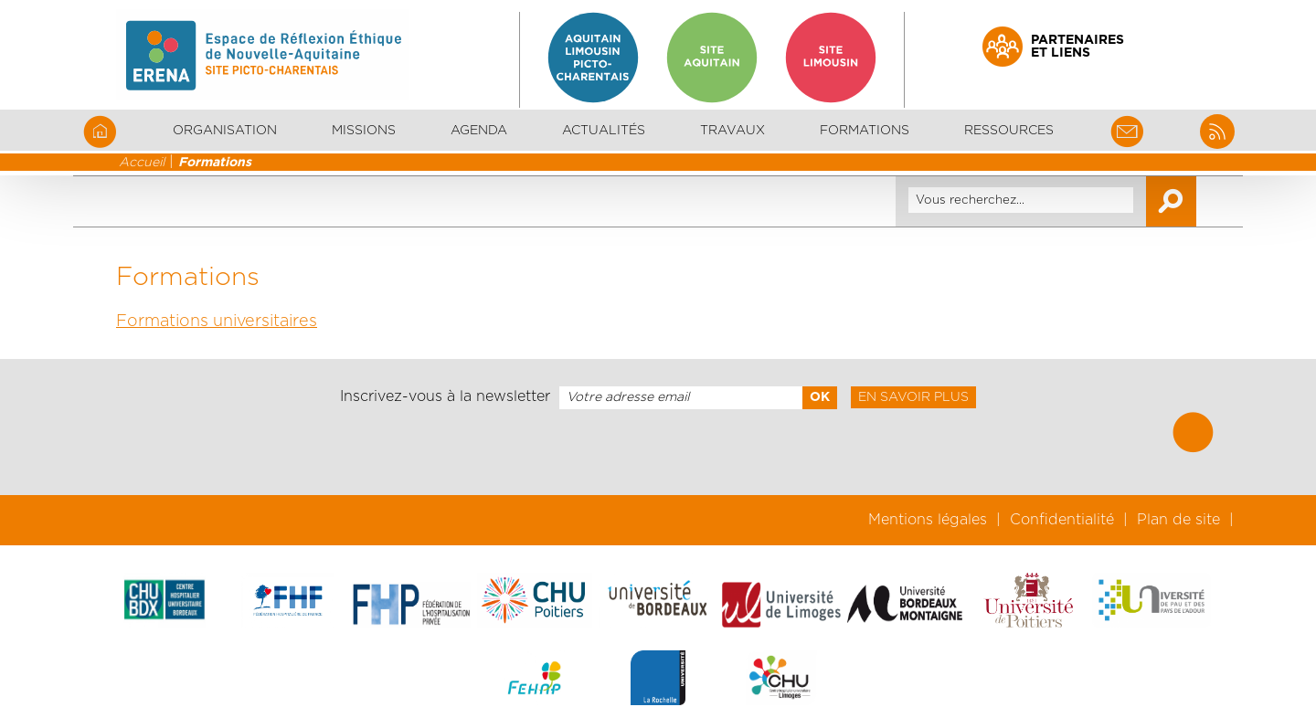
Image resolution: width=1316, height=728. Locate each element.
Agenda (479, 130)
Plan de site (1178, 519)
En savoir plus (913, 397)
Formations (214, 162)
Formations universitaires (216, 321)
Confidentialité (1062, 519)
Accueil (141, 162)
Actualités (603, 130)
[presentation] (658, 452)
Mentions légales (927, 519)
